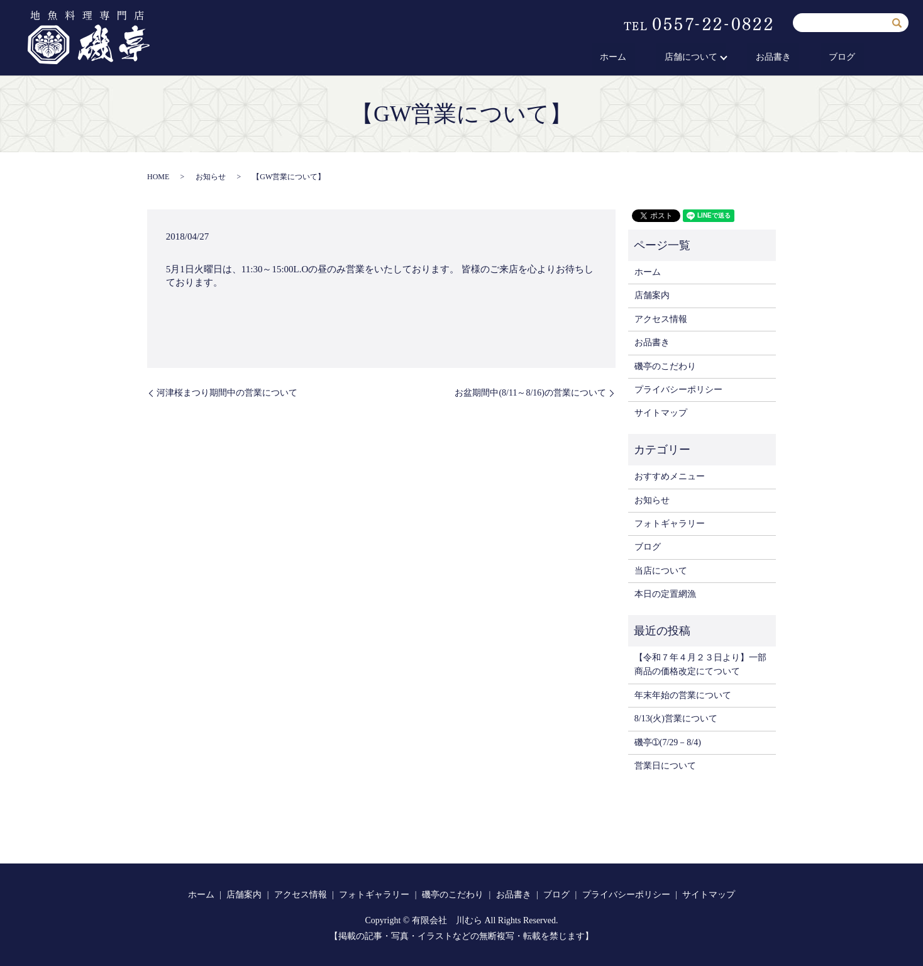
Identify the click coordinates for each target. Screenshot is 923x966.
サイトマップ (660, 413)
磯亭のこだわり (665, 366)
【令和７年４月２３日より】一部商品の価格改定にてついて (700, 664)
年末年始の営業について (682, 695)
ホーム (664, 57)
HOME (158, 176)
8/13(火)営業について (675, 718)
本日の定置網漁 (665, 594)
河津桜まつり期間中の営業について (227, 392)
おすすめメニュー (669, 476)
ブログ (850, 57)
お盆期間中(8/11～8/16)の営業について (530, 392)
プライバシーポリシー (678, 389)
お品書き (798, 57)
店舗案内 (652, 295)
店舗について (724, 57)
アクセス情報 (660, 319)
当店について (660, 570)
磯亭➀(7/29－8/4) (667, 742)
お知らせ (211, 176)
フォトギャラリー (669, 523)
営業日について (665, 765)
